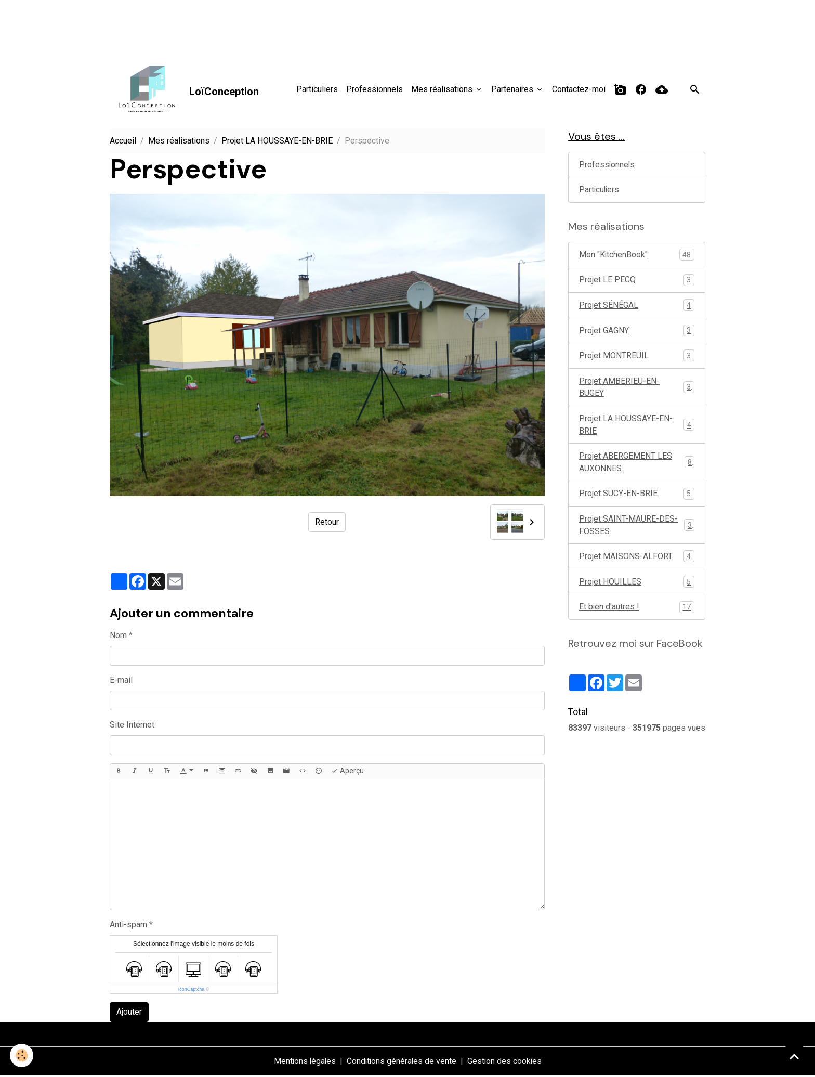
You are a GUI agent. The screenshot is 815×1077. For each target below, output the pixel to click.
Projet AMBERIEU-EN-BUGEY (636, 390)
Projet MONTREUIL (636, 358)
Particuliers (317, 89)
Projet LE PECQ (636, 282)
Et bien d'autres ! (636, 612)
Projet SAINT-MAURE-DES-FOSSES (636, 529)
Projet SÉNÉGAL (636, 307)
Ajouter (129, 1013)
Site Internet (132, 725)
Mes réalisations (443, 89)
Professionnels (374, 89)
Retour (327, 523)
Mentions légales (303, 1062)
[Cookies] (22, 1055)
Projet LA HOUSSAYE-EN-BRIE (277, 142)
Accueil (123, 142)
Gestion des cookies (506, 1062)
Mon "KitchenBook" (636, 256)
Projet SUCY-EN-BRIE (636, 497)
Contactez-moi (579, 89)
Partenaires (513, 89)
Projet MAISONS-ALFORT (636, 561)
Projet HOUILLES (636, 586)
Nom (118, 636)
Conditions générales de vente (401, 1062)
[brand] (185, 90)
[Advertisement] (189, 23)
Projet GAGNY (636, 333)
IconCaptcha (191, 990)
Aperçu (347, 771)
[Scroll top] (794, 1056)
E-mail (121, 680)
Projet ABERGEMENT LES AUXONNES (636, 466)
